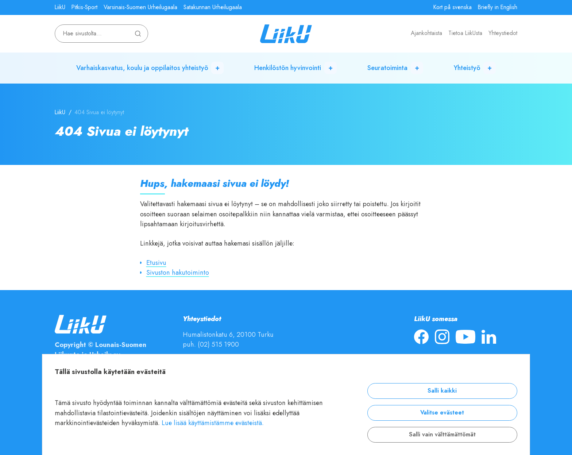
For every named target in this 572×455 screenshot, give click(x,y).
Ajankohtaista (426, 33)
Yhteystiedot (502, 33)
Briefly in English (497, 7)
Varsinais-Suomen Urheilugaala (140, 7)
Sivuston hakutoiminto (177, 272)
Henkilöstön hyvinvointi (287, 67)
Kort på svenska (452, 7)
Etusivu (156, 262)
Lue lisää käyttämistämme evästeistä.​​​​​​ (213, 422)
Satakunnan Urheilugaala (212, 7)
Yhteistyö (467, 67)
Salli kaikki (442, 391)
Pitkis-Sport (84, 7)
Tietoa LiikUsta (465, 33)
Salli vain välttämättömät (442, 435)
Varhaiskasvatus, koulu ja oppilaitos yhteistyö (142, 67)
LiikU (60, 7)
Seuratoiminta (387, 67)
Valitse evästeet (442, 413)
